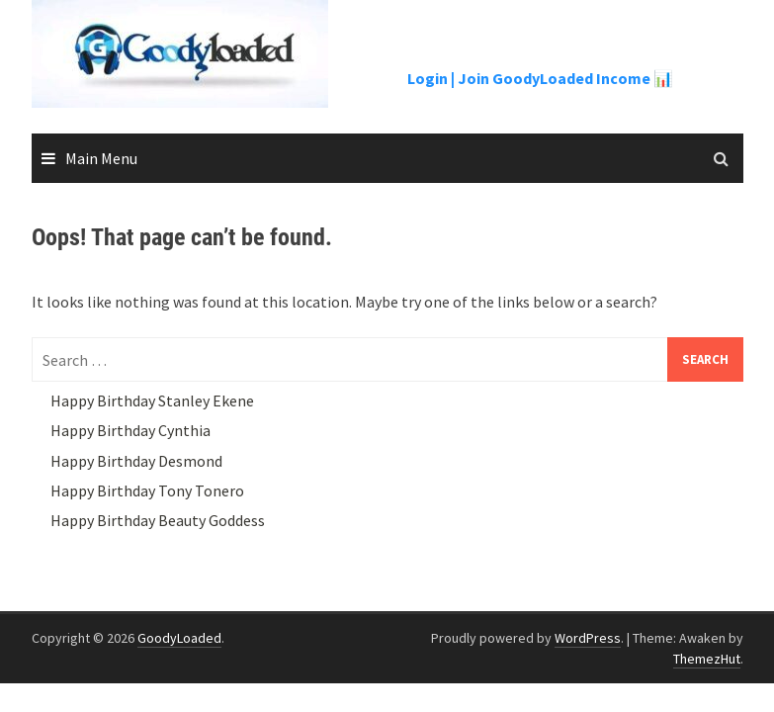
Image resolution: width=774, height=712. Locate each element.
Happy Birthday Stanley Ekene (152, 400)
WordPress (588, 638)
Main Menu (101, 158)
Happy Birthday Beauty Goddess (157, 520)
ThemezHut (706, 659)
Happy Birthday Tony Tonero (147, 490)
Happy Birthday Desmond (136, 461)
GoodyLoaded (179, 638)
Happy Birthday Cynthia (130, 430)
